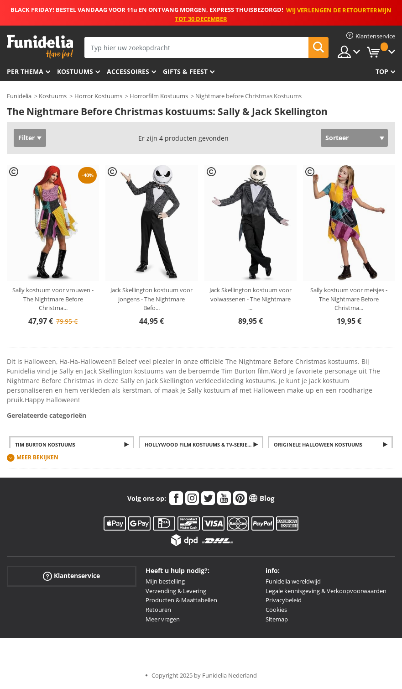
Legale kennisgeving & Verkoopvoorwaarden (326, 591)
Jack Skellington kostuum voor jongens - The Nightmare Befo (151, 299)
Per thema (25, 71)
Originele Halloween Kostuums (318, 444)
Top (382, 71)
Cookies (276, 609)
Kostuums (75, 71)
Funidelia (19, 96)
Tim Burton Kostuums (45, 444)
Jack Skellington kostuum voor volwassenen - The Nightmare (250, 299)
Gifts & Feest (185, 71)
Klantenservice (71, 576)
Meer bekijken (37, 457)
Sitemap (277, 619)
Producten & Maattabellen (181, 600)
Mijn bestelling (165, 581)
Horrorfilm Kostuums (159, 96)
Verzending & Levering (176, 591)
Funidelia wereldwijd (293, 581)
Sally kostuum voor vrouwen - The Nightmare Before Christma (53, 299)
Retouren (158, 609)
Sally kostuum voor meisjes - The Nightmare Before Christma (348, 299)
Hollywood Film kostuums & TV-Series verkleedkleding (204, 444)
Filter (26, 137)
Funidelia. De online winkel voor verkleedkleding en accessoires (40, 47)
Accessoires (128, 71)
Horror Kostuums (98, 96)
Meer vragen (163, 619)
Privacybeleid (284, 600)
